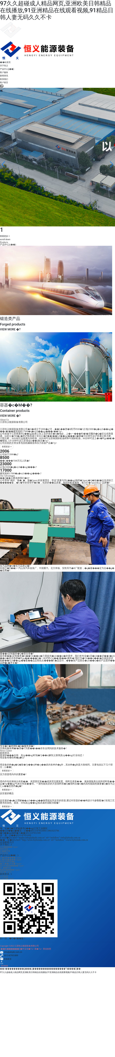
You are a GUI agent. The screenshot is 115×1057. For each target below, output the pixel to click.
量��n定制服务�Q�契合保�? (17, 653)
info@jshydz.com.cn (11, 952)
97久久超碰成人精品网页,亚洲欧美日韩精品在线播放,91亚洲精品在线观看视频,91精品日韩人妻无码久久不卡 (56, 10)
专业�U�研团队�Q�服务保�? (17, 746)
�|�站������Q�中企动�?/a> (18, 949)
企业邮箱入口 (7, 842)
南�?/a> (38, 949)
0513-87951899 (38, 830)
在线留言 (6, 959)
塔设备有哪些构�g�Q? (12, 757)
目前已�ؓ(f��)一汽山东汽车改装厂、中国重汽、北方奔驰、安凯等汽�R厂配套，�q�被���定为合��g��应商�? (57, 569)
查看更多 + (5, 236)
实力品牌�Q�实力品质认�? (15, 566)
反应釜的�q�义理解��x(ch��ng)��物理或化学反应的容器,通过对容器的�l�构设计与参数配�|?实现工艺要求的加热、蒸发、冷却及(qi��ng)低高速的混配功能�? (57, 801)
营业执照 (47, 949)
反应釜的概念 (7, 793)
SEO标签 (4, 966)
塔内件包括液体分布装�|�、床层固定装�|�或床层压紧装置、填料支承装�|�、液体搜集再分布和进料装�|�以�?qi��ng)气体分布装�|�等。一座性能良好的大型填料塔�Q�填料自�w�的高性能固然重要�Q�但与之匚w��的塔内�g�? (57, 783)
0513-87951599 (33, 833)
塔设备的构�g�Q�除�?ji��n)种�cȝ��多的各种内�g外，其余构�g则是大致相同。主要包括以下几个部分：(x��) (56, 765)
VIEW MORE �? (10, 329)
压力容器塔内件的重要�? (13, 774)
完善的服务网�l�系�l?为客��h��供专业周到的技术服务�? (33, 748)
